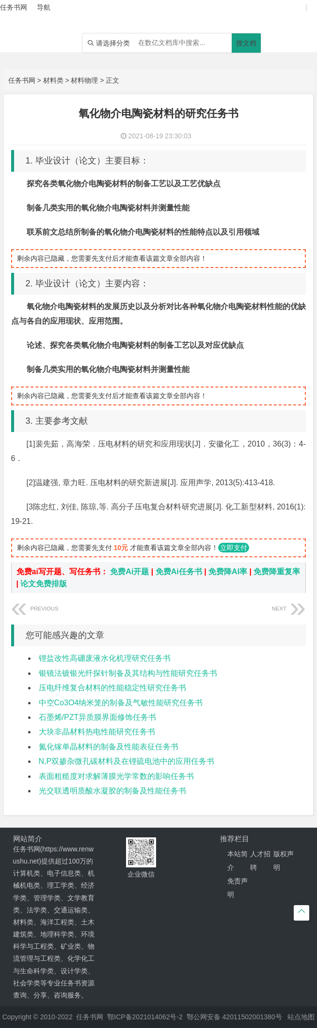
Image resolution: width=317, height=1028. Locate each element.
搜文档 (246, 43)
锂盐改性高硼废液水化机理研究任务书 (105, 658)
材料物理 (84, 80)
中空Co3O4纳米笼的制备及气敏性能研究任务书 (121, 703)
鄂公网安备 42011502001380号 (234, 1017)
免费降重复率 (277, 571)
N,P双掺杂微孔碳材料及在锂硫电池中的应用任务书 (127, 761)
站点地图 (301, 1017)
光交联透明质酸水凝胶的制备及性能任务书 (112, 791)
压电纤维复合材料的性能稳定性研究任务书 (112, 688)
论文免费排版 (43, 584)
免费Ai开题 (129, 571)
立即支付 (233, 547)
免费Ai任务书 (179, 571)
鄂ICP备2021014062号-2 (145, 1017)
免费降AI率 (227, 571)
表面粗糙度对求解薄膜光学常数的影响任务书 (116, 776)
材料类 (53, 80)
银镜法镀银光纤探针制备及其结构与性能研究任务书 (128, 673)
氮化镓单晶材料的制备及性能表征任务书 (108, 747)
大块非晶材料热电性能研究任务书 (97, 732)
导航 (43, 7)
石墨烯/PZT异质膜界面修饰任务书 (98, 717)
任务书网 (21, 80)
